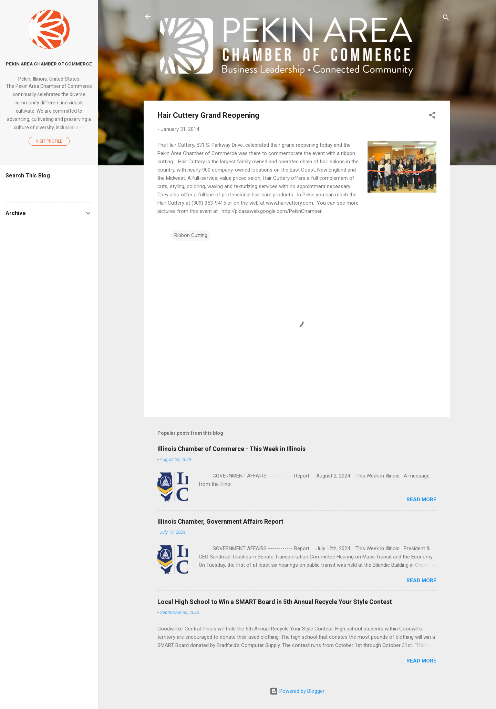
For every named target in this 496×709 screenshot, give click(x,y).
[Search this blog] (49, 189)
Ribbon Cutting (190, 235)
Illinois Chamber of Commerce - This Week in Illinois (231, 448)
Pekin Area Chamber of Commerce (49, 63)
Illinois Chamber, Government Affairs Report (220, 521)
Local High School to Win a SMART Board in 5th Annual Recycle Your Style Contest (274, 601)
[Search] (446, 18)
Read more (421, 499)
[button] (432, 116)
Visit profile (49, 141)
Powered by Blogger (297, 691)
